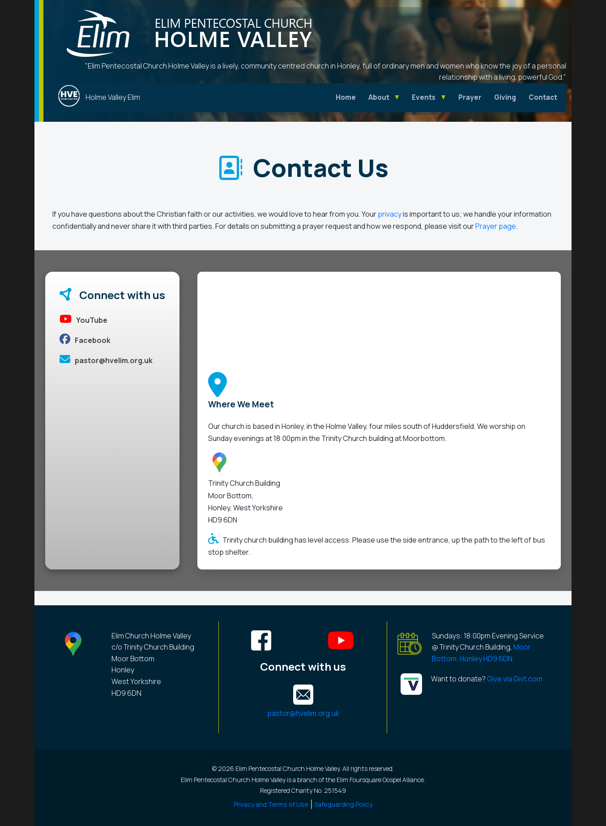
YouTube (83, 320)
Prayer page (495, 226)
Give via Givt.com (514, 679)
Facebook (85, 340)
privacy (389, 214)
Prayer (470, 97)
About (378, 97)
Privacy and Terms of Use (271, 804)
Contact (543, 97)
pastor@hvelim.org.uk (106, 360)
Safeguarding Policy (343, 804)
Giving (505, 97)
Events (423, 97)
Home (346, 97)
